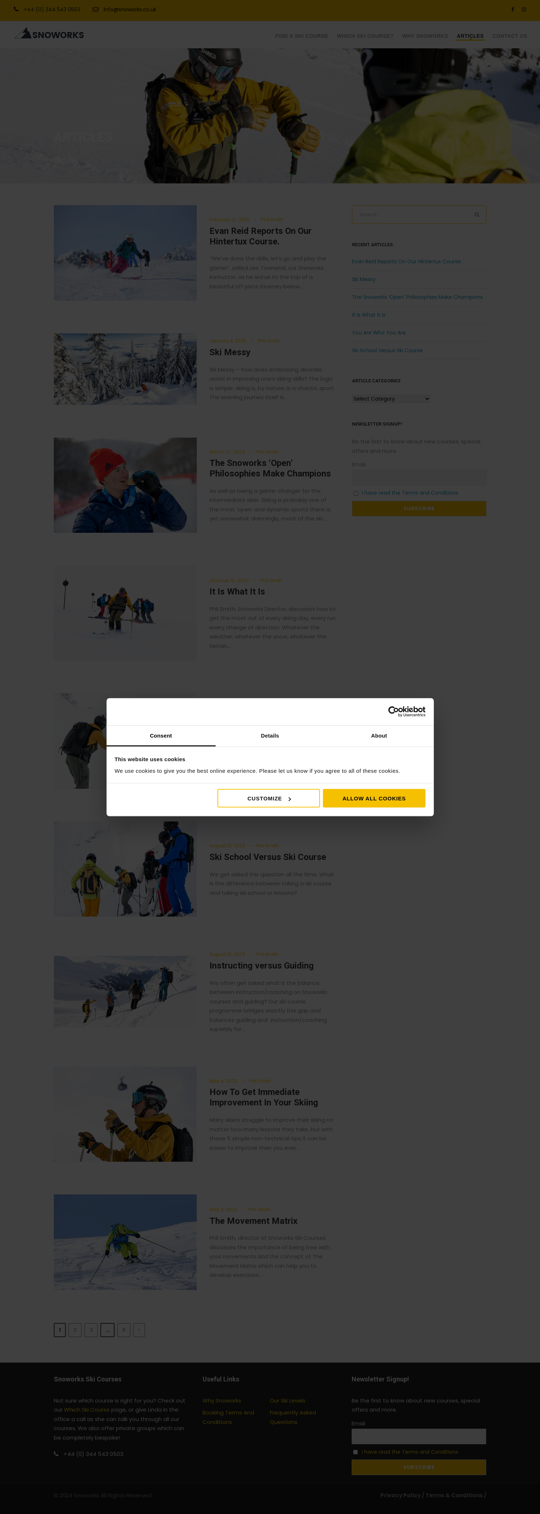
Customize (269, 798)
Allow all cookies (374, 798)
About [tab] (379, 735)
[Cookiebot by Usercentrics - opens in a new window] (393, 711)
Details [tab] (270, 735)
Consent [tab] (161, 735)
